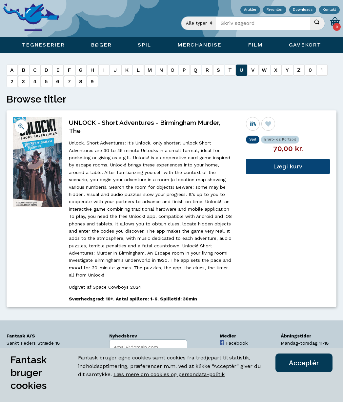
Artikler (250, 10)
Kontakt (329, 10)
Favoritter (275, 10)
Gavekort (305, 45)
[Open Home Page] (34, 18)
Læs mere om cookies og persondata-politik (169, 374)
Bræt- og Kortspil (280, 139)
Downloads (303, 10)
